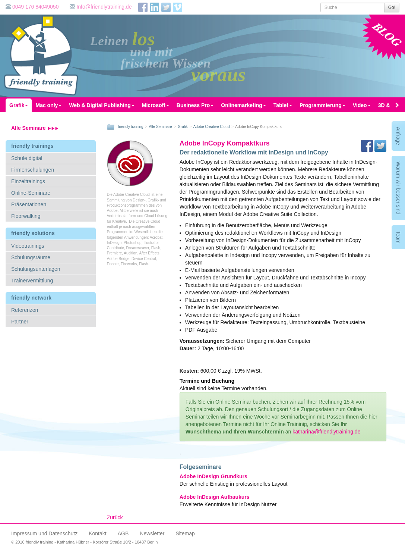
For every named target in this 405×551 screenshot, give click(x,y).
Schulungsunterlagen (35, 269)
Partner (19, 322)
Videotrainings (27, 246)
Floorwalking (26, 216)
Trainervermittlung (32, 281)
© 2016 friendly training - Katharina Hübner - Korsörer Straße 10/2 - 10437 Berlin (84, 542)
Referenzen (24, 310)
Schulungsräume (30, 257)
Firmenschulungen (32, 170)
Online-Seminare (30, 193)
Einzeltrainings (28, 181)
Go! (391, 7)
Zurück (115, 517)
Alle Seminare (34, 128)
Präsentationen (28, 204)
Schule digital (26, 158)
